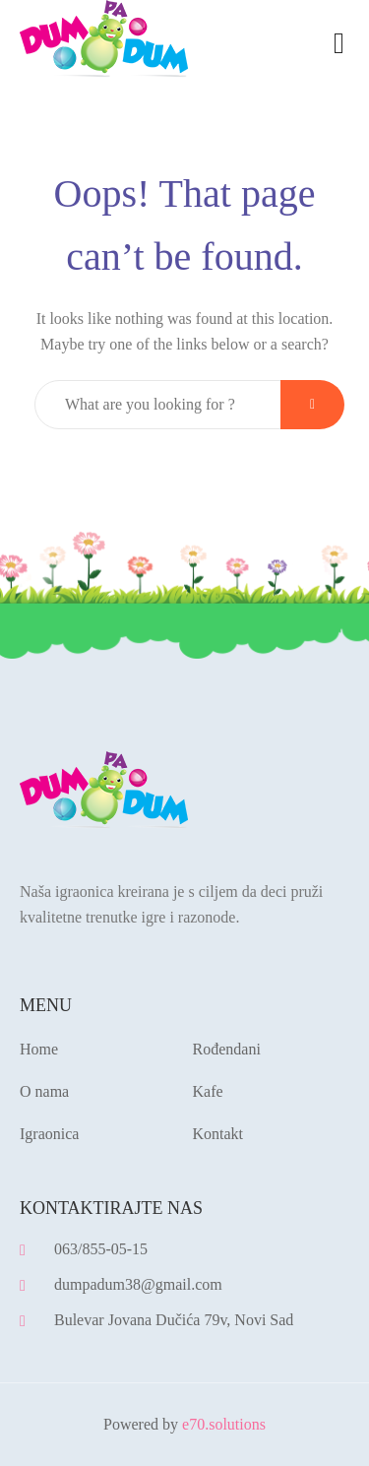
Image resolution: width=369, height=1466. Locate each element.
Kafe (208, 1091)
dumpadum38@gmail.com (138, 1284)
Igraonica (49, 1133)
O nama (44, 1091)
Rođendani (227, 1049)
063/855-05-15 (101, 1249)
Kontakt (218, 1133)
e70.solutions (224, 1424)
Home (39, 1049)
